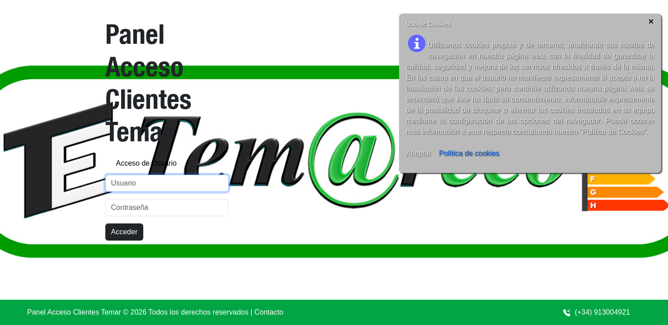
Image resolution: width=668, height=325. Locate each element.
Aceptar (418, 153)
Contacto (268, 312)
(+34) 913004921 (596, 312)
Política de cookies (469, 153)
